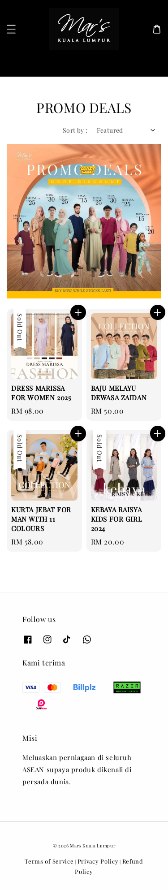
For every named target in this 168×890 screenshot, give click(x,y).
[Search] (147, 62)
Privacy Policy (98, 861)
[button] (11, 29)
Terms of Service (49, 861)
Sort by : (75, 130)
